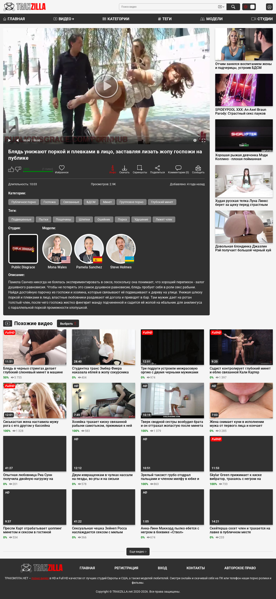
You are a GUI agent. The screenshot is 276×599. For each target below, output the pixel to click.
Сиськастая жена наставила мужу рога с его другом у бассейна (30, 424)
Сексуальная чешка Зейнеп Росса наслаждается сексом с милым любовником (99, 530)
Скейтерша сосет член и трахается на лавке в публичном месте (240, 530)
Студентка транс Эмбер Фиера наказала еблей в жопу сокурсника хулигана (100, 370)
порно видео (40, 578)
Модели (211, 19)
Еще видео (138, 551)
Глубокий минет (162, 202)
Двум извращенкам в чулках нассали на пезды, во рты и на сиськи (102, 477)
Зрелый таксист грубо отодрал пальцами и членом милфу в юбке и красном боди (170, 477)
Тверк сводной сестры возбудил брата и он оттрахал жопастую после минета (172, 424)
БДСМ (91, 202)
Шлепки (84, 219)
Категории (116, 19)
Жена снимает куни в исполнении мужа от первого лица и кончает (237, 424)
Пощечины (63, 219)
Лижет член (164, 219)
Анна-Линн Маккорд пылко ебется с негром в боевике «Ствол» (170, 530)
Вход (162, 568)
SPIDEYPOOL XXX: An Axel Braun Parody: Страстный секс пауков (240, 111)
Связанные (71, 202)
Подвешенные (21, 219)
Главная (14, 19)
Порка (122, 219)
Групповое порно (131, 202)
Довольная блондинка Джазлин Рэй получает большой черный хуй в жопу (243, 248)
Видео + (64, 19)
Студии (262, 19)
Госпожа (50, 202)
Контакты (196, 568)
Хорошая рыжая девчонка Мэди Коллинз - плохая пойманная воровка (241, 157)
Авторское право (240, 568)
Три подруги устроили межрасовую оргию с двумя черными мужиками (169, 370)
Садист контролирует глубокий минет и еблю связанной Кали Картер (240, 370)
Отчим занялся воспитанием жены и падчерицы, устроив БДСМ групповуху (243, 66)
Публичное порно (23, 202)
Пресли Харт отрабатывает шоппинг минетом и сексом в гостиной (32, 530)
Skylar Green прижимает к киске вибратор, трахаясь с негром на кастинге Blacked (236, 477)
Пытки (43, 219)
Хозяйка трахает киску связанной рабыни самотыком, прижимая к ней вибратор (102, 424)
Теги (165, 19)
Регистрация (126, 568)
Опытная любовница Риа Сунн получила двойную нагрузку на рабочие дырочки (28, 477)
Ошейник (104, 219)
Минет (107, 202)
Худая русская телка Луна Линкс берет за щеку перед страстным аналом (241, 203)
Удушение (141, 219)
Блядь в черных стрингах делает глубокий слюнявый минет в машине (33, 370)
